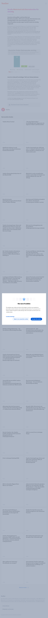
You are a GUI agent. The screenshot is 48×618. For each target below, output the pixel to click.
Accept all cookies (36, 319)
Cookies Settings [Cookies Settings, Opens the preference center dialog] (10, 316)
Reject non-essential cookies (21, 319)
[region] (24, 309)
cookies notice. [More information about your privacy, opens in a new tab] (9, 311)
